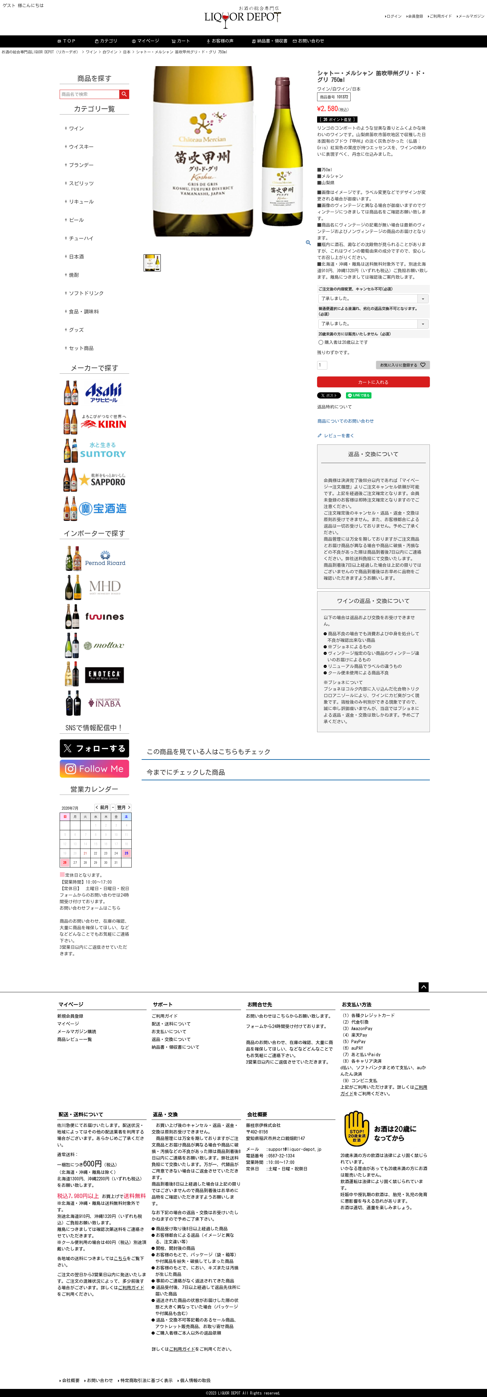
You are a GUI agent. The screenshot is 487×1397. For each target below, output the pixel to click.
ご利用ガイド (441, 16)
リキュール (81, 201)
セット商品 (81, 348)
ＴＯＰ (66, 41)
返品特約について (334, 407)
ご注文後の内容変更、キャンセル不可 (355, 289)
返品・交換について (171, 1039)
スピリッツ (81, 183)
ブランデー (81, 165)
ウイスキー (81, 146)
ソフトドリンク (86, 293)
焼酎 (74, 275)
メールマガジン (471, 16)
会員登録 (415, 16)
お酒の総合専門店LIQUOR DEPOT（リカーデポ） (41, 52)
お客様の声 (220, 41)
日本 (126, 52)
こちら (114, 908)
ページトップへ (424, 987)
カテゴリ (105, 41)
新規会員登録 (70, 1016)
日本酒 (76, 256)
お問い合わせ (308, 41)
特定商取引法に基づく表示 (147, 1380)
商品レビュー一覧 (74, 1039)
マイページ (145, 41)
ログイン (394, 16)
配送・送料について (171, 1024)
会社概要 (71, 1380)
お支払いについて (169, 1032)
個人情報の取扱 (195, 1380)
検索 (124, 94)
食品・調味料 (84, 311)
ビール (76, 220)
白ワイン (109, 52)
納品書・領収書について (175, 1047)
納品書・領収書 (270, 41)
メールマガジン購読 (76, 1032)
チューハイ (81, 238)
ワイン (91, 52)
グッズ (76, 329)
